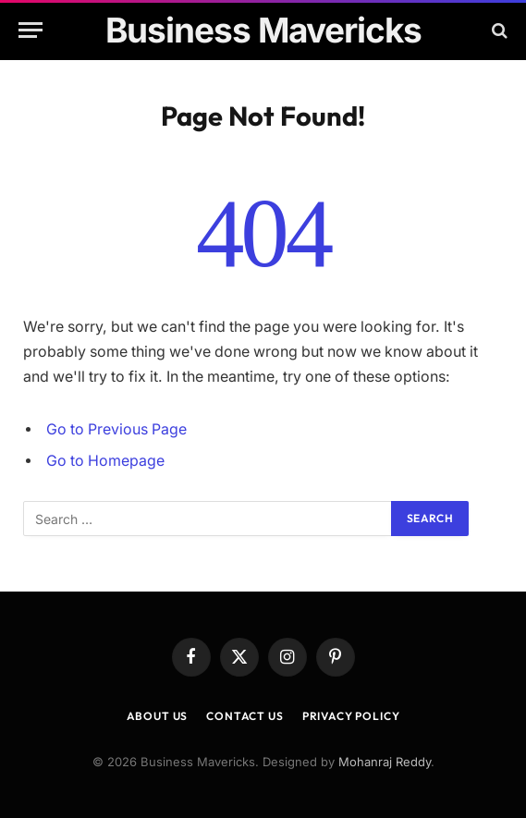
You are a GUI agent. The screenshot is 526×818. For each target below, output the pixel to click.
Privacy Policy (351, 716)
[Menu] (30, 30)
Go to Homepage (105, 461)
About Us (158, 716)
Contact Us (244, 716)
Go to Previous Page (116, 429)
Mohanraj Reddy (384, 761)
